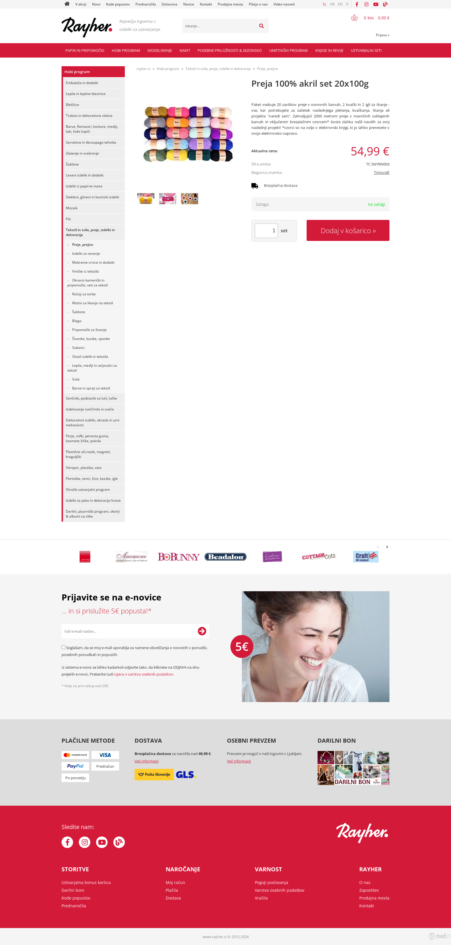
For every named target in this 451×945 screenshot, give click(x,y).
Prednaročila (145, 4)
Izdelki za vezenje (86, 253)
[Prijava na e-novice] (202, 631)
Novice (188, 4)
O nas (364, 882)
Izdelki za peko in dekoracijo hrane (93, 500)
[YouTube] (376, 4)
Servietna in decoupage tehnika (91, 142)
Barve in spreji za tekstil (91, 388)
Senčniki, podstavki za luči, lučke (91, 398)
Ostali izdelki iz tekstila (90, 356)
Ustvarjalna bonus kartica (86, 882)
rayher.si (143, 68)
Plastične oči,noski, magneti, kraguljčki (88, 454)
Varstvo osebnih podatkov (279, 890)
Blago (76, 320)
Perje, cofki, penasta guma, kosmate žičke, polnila (87, 438)
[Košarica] (366, 17)
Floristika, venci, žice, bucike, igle (92, 478)
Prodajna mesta (230, 4)
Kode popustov (118, 4)
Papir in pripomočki (84, 50)
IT (347, 4)
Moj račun (175, 882)
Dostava (173, 898)
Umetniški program (288, 50)
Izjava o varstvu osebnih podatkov (143, 674)
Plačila (172, 890)
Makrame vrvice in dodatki (93, 262)
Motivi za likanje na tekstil (92, 303)
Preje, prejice (82, 244)
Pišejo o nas (258, 4)
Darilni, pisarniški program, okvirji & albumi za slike (93, 514)
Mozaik (71, 208)
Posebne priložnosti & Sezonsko (230, 50)
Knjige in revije (329, 50)
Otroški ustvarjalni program (88, 489)
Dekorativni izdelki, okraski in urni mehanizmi (92, 422)
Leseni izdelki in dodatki (85, 175)
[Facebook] (357, 4)
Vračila (261, 898)
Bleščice (72, 104)
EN (340, 4)
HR (332, 4)
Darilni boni (73, 890)
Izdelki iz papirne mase (84, 186)
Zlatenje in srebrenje (82, 153)
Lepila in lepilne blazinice (86, 93)
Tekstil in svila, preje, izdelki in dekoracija (90, 232)
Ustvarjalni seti (366, 50)
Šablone (72, 164)
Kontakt (206, 4)
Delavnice (169, 4)
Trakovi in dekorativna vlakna (89, 115)
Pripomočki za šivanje (89, 329)
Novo (96, 4)
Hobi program (126, 50)
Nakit (184, 50)
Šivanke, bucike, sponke (91, 338)
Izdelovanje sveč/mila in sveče (90, 409)
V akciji (80, 4)
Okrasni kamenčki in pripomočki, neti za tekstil (87, 283)
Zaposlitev (369, 890)
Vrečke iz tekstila (85, 271)
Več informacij (146, 761)
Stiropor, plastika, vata (84, 467)
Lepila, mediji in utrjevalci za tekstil (92, 368)
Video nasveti (284, 4)
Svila (76, 379)
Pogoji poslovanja (271, 882)
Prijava (382, 35)
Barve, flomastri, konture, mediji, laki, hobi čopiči (92, 129)
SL (324, 4)
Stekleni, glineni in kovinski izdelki (92, 197)
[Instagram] (366, 4)
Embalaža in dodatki (82, 82)
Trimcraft (381, 172)
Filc (68, 218)
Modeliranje (160, 50)
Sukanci (78, 347)
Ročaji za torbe (84, 294)
